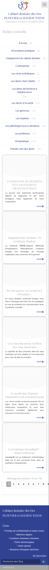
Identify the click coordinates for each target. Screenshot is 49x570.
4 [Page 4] (23, 484)
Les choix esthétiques (22, 73)
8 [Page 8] (43, 484)
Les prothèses (22, 133)
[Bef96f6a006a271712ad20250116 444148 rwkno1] (24, 222)
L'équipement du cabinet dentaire (23, 58)
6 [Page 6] (33, 484)
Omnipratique (22, 141)
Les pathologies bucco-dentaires (22, 126)
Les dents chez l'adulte (23, 81)
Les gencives (22, 110)
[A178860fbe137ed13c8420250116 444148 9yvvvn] (24, 328)
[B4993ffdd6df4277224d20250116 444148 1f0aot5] (24, 434)
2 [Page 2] (13, 484)
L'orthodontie (22, 66)
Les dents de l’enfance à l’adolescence (24, 90)
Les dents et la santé (22, 103)
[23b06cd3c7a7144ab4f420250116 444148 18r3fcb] (24, 378)
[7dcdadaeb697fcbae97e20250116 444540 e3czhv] (24, 166)
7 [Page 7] (38, 484)
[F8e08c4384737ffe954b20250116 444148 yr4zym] (24, 275)
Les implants (22, 118)
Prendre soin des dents (22, 148)
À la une (23, 43)
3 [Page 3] (18, 484)
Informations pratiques (23, 50)
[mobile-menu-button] (44, 4)
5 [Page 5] (28, 484)
